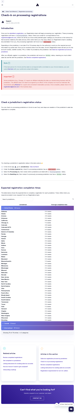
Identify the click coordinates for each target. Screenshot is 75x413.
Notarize (17, 84)
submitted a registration (16, 33)
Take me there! (34, 167)
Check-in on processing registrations (52, 361)
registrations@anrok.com (8, 37)
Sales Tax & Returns (11, 11)
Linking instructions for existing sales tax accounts (18, 363)
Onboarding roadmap (9, 369)
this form (10, 69)
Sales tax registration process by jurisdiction (54, 358)
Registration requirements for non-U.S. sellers (54, 371)
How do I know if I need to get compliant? (15, 366)
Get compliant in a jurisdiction (12, 360)
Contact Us (37, 398)
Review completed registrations (36, 57)
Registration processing (25, 11)
